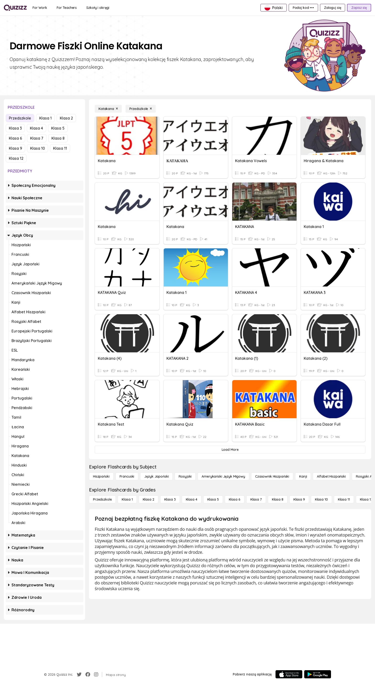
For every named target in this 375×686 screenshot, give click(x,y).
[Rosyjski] (185, 476)
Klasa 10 (37, 148)
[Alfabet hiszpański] (331, 476)
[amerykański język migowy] (223, 476)
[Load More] (230, 449)
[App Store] (289, 674)
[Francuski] (127, 476)
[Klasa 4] (191, 499)
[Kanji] (303, 476)
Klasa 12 (16, 158)
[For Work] (40, 7)
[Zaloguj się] (332, 7)
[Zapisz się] (359, 7)
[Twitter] (79, 674)
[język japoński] (156, 476)
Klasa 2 (66, 118)
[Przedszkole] (141, 109)
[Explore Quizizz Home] (15, 8)
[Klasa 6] (234, 499)
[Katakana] (108, 109)
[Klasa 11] (344, 499)
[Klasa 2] (148, 499)
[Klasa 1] (127, 499)
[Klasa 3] (170, 499)
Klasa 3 (15, 128)
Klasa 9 (15, 148)
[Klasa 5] (213, 499)
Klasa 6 (15, 138)
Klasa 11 (60, 148)
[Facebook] (87, 674)
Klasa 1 (45, 118)
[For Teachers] (67, 7)
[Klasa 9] (299, 499)
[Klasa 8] (277, 499)
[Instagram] (96, 674)
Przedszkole (20, 118)
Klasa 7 (36, 138)
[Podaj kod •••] (303, 7)
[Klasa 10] (321, 499)
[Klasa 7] (256, 499)
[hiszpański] (101, 476)
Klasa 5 (58, 128)
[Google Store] (317, 674)
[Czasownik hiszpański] (272, 476)
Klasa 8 (58, 138)
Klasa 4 (36, 128)
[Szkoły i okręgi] (98, 7)
